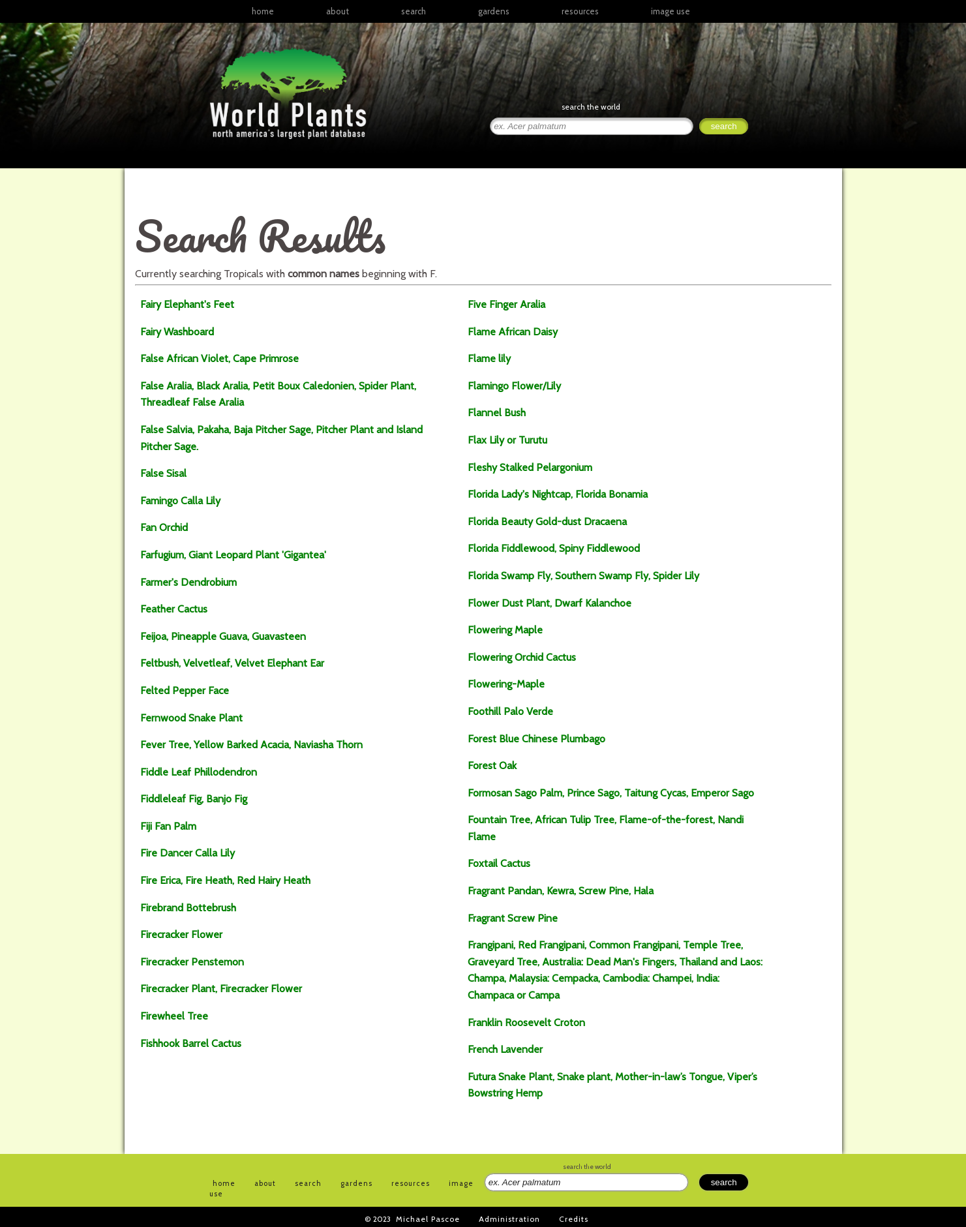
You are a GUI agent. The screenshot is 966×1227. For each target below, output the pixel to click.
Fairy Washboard (177, 332)
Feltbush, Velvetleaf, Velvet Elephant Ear (232, 663)
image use (670, 11)
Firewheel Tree (174, 1016)
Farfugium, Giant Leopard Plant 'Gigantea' (233, 555)
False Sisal (163, 473)
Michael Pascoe (428, 1219)
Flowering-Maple (506, 684)
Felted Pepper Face (184, 690)
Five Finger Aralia (506, 304)
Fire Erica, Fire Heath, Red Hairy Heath (225, 880)
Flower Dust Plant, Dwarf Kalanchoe (549, 603)
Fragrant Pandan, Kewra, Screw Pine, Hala (561, 891)
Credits (573, 1219)
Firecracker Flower (181, 934)
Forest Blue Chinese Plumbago (536, 739)
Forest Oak (492, 765)
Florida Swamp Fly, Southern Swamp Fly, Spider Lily (583, 575)
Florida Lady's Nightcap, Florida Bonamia (558, 494)
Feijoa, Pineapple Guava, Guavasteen (223, 636)
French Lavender (505, 1049)
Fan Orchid (164, 527)
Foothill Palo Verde (510, 711)
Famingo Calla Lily (180, 500)
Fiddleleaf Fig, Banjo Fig (193, 799)
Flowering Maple (505, 630)
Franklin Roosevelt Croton (526, 1022)
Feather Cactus (173, 609)
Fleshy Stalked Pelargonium (530, 467)
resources (410, 1183)
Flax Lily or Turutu (507, 440)
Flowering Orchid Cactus (522, 657)
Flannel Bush (497, 412)
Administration (509, 1219)
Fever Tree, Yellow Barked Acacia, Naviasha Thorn (251, 744)
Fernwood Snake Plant (191, 718)
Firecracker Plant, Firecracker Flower (221, 988)
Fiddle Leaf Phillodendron (198, 772)
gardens (493, 11)
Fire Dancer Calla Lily (187, 853)
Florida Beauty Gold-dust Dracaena (547, 521)
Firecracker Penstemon (192, 962)
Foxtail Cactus (499, 863)
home (263, 11)
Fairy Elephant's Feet (187, 304)
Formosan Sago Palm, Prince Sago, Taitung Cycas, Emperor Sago (612, 793)
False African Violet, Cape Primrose (219, 358)
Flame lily (489, 358)
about (337, 11)
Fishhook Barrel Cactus (190, 1043)
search (413, 11)
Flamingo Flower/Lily (514, 386)
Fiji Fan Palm (168, 826)
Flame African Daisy (513, 332)
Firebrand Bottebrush (188, 907)
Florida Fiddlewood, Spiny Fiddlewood (554, 548)
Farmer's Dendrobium (188, 582)
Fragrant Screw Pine (513, 918)
